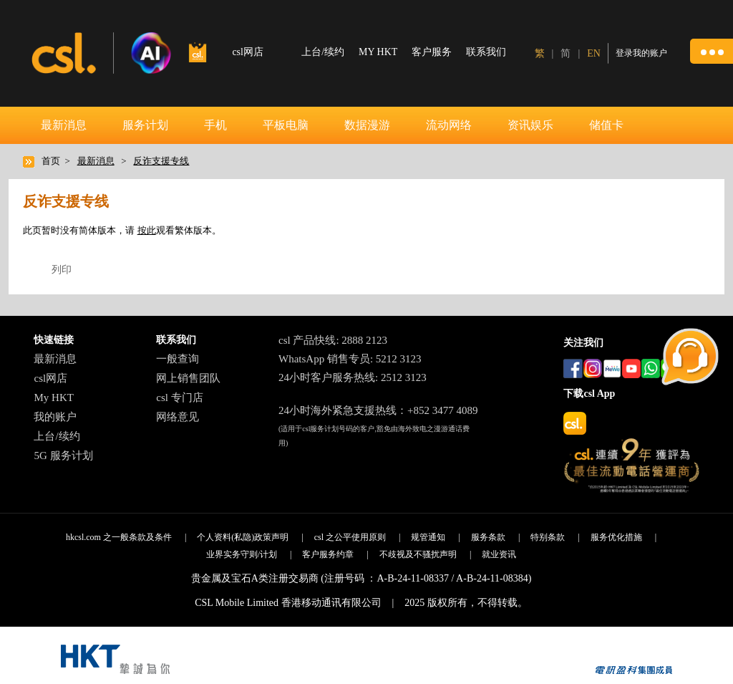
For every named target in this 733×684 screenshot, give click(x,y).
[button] (711, 51)
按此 (146, 230)
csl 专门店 (179, 397)
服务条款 (488, 537)
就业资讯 (499, 554)
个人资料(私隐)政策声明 (242, 537)
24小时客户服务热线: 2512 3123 (352, 377)
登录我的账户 (641, 53)
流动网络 (449, 125)
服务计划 (145, 125)
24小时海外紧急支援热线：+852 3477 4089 (377, 410)
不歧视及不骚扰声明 (418, 554)
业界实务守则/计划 (241, 554)
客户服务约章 (328, 554)
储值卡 (606, 125)
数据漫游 (367, 125)
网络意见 (177, 417)
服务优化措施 (616, 537)
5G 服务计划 (63, 455)
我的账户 (55, 417)
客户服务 (432, 52)
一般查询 (177, 359)
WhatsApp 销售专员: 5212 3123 (350, 359)
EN (594, 53)
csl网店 (50, 378)
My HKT (53, 397)
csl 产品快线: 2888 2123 (332, 340)
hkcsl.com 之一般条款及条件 (119, 537)
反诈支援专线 (161, 160)
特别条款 (547, 537)
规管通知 (428, 537)
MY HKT (378, 52)
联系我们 (486, 52)
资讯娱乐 (530, 125)
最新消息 (64, 125)
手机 (215, 125)
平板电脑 (286, 125)
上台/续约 (322, 52)
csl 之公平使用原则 (350, 537)
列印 (62, 269)
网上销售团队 (188, 378)
